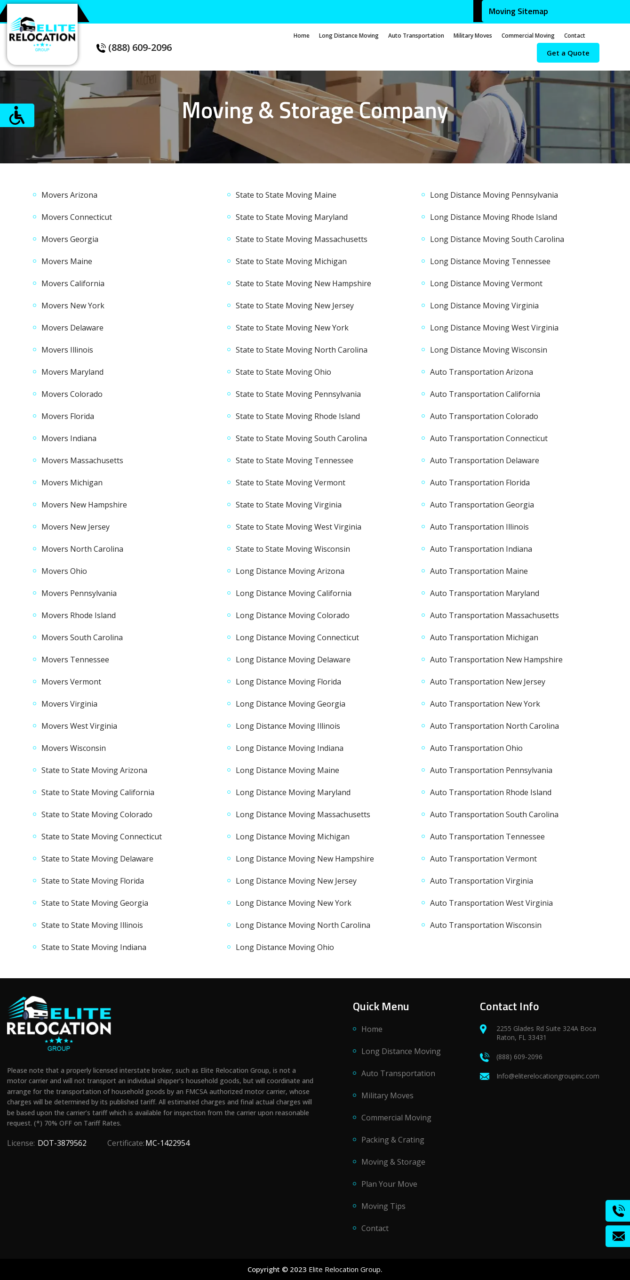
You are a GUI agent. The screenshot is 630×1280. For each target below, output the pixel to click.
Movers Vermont (71, 681)
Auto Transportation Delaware (484, 460)
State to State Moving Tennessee (294, 460)
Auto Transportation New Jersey (487, 681)
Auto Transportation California (485, 394)
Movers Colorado (72, 394)
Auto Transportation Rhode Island (490, 792)
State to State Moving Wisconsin (293, 549)
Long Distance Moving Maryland (293, 792)
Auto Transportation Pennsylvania (491, 770)
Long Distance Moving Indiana (289, 748)
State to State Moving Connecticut (101, 836)
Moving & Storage (393, 1166)
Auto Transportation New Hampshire (496, 659)
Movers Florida (67, 416)
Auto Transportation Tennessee (487, 836)
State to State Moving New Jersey (295, 305)
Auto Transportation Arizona (481, 372)
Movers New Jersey (75, 527)
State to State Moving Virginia (289, 504)
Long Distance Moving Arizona (290, 571)
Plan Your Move (389, 1188)
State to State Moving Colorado (96, 814)
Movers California (72, 283)
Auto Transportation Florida (480, 482)
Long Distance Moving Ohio (285, 947)
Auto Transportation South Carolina (494, 814)
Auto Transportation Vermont (483, 858)
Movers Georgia (69, 239)
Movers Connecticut (76, 217)
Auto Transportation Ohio (476, 748)
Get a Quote (568, 52)
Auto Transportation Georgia (482, 504)
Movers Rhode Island (78, 615)
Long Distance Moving (349, 36)
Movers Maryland (72, 372)
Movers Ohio (64, 571)
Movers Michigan (72, 482)
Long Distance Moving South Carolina (497, 239)
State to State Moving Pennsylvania (298, 394)
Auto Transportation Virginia (481, 881)
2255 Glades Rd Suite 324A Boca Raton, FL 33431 (538, 1038)
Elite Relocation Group (345, 1269)
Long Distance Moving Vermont (486, 283)
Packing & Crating (392, 1144)
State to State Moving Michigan (291, 261)
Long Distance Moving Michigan (293, 836)
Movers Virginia (69, 704)
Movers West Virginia (79, 726)
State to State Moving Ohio (283, 372)
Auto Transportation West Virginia (491, 903)
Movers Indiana (68, 438)
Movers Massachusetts (82, 460)
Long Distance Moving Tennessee (490, 261)
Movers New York (72, 305)
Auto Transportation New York (485, 704)
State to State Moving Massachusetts (301, 239)
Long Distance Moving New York (293, 903)
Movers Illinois (67, 350)
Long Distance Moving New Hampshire (305, 858)
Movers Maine (66, 261)
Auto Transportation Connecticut (489, 438)
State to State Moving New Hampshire (303, 283)
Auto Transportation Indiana (481, 549)
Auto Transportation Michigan (484, 637)
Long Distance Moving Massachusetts (303, 814)
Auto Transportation (416, 36)
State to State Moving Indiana (93, 947)
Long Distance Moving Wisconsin (488, 350)
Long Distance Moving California (293, 593)
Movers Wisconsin (73, 748)
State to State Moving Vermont (290, 482)
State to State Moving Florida (92, 881)
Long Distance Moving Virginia (484, 305)
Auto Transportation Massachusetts (494, 615)
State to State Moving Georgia (94, 903)
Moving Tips (383, 1211)
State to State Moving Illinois (92, 925)
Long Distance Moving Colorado (293, 615)
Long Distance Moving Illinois (288, 726)
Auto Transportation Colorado (484, 416)
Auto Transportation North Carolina (494, 726)
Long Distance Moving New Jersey (296, 881)
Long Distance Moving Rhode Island (493, 217)
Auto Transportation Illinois (479, 527)
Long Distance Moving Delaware (293, 659)
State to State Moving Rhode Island (298, 416)
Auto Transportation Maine (479, 571)
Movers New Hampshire (84, 504)
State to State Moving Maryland (292, 217)
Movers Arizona (69, 195)
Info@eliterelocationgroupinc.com (539, 1080)
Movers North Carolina (82, 549)
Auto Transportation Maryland (484, 593)
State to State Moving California (97, 792)
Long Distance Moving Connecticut (297, 637)
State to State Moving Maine (286, 195)
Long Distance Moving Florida (288, 681)
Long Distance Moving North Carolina (303, 925)
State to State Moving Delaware (97, 858)
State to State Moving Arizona (94, 770)
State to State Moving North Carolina (301, 350)
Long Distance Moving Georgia (290, 704)
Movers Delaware (72, 327)
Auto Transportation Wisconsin (486, 925)
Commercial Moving (528, 36)
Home (302, 36)
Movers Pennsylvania (79, 593)
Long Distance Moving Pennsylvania (494, 195)
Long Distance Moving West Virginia (494, 327)
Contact (574, 36)
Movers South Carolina (82, 637)
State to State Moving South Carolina (301, 438)
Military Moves (473, 36)
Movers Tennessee (75, 659)
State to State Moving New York (292, 327)
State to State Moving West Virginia (298, 527)
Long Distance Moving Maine (287, 770)
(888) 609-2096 (134, 47)
